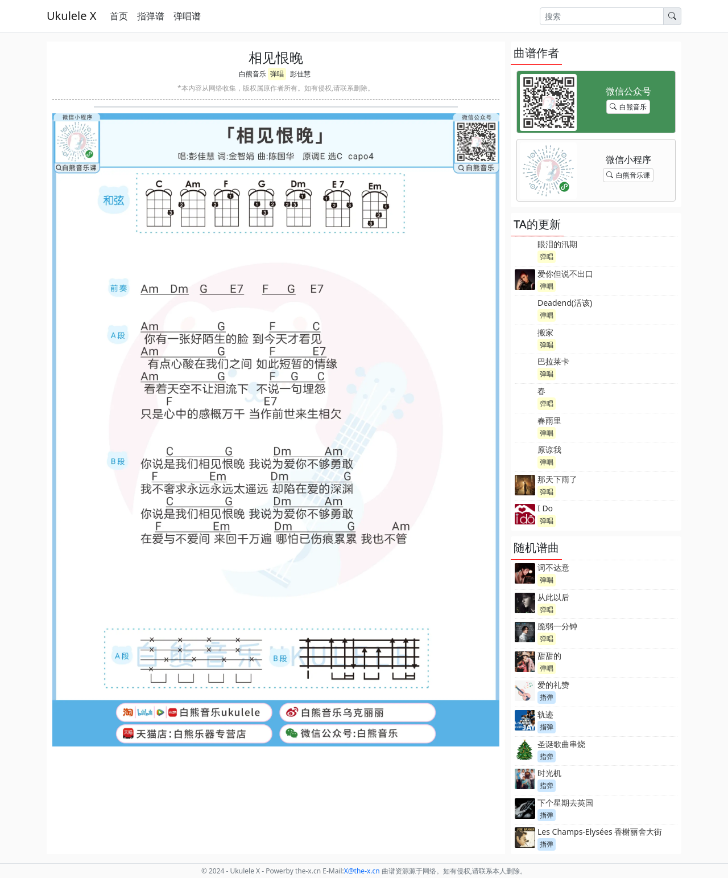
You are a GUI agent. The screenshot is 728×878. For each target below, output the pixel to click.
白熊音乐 (252, 74)
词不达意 (553, 567)
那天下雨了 (557, 479)
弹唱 (277, 74)
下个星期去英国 (565, 802)
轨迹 (545, 714)
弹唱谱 (187, 16)
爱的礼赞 (553, 684)
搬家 (545, 332)
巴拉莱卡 (553, 361)
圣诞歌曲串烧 (561, 743)
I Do (545, 508)
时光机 (549, 773)
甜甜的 (549, 655)
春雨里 (549, 420)
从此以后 (553, 597)
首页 (119, 16)
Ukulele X (71, 15)
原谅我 (549, 449)
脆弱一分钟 (557, 626)
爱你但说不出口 (565, 273)
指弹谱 (150, 16)
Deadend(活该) (564, 302)
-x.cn (362, 871)
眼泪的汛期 (557, 244)
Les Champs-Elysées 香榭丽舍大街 (599, 831)
